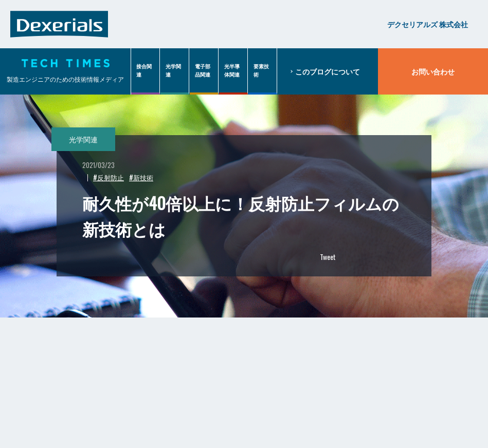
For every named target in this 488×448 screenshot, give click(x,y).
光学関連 (173, 70)
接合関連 (144, 70)
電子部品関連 (202, 70)
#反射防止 (108, 177)
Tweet (328, 256)
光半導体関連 (232, 70)
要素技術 (261, 70)
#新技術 (141, 177)
